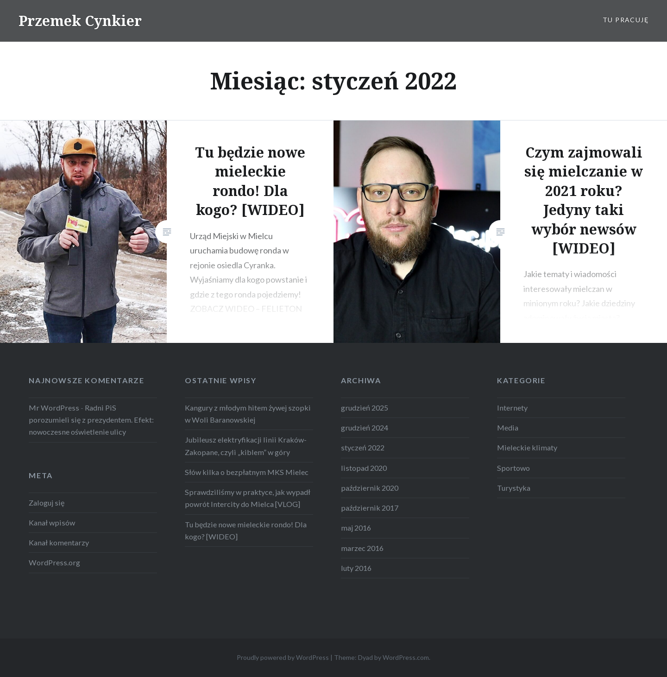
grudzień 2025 (364, 407)
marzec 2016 (362, 548)
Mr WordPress (54, 407)
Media (507, 427)
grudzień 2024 (364, 427)
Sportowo (513, 467)
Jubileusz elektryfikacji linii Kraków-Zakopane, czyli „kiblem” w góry (246, 445)
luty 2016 (356, 567)
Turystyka (513, 487)
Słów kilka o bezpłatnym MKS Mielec (246, 472)
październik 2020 (369, 487)
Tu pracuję (625, 20)
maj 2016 (356, 527)
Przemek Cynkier (80, 20)
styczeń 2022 (362, 447)
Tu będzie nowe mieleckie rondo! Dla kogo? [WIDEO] (246, 530)
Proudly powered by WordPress (283, 657)
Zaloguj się (46, 502)
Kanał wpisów (52, 522)
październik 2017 (369, 507)
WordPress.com (406, 657)
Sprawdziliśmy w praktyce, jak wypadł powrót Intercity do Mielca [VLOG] (247, 497)
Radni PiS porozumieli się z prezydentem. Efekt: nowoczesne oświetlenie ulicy (91, 419)
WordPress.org (54, 562)
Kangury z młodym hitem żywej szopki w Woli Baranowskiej (248, 413)
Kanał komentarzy (59, 542)
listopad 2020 (364, 467)
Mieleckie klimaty (527, 447)
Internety (512, 407)
